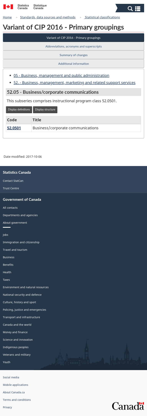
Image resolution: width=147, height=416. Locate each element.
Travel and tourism (15, 250)
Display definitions (19, 109)
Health (7, 272)
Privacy (7, 407)
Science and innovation (18, 339)
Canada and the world (17, 324)
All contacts (10, 207)
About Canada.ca (14, 392)
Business (8, 257)
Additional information (73, 63)
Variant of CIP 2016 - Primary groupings (73, 37)
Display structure (45, 109)
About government (15, 222)
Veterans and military (16, 354)
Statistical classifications (102, 17)
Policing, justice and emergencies (24, 309)
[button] (130, 8)
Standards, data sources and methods (48, 17)
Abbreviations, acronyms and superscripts (73, 46)
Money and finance (15, 332)
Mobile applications (15, 385)
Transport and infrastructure (21, 317)
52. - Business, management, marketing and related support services (75, 82)
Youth (6, 362)
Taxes (6, 279)
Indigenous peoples (16, 347)
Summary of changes (74, 55)
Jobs (5, 235)
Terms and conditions (17, 400)
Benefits (8, 265)
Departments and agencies (20, 215)
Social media (11, 377)
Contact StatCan (13, 181)
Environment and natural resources (26, 287)
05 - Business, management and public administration (61, 75)
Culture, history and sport (19, 302)
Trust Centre (11, 188)
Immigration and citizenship (21, 242)
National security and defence (22, 294)
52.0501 (14, 127)
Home (7, 17)
